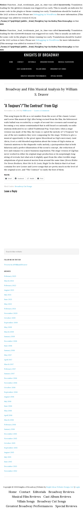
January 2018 (9, 349)
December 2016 (10, 377)
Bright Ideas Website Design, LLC (60, 486)
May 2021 (8, 303)
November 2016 (10, 382)
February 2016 (10, 424)
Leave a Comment (41, 110)
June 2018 (8, 345)
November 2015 (10, 438)
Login (77, 486)
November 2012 (10, 470)
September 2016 (11, 391)
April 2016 (8, 414)
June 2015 (8, 461)
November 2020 (10, 312)
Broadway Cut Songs (23, 185)
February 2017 (10, 368)
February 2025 (10, 275)
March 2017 (9, 363)
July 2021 (7, 294)
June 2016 (8, 405)
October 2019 (9, 317)
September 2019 (11, 322)
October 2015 (9, 442)
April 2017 (8, 359)
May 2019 (8, 326)
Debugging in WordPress (45, 14)
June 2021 (8, 298)
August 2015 (9, 451)
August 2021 (9, 289)
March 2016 (9, 419)
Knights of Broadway (41, 53)
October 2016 (9, 387)
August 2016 (9, 396)
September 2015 (10, 447)
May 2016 (8, 410)
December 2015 (10, 433)
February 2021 (10, 308)
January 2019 (9, 336)
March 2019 (9, 331)
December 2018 (10, 340)
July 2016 (7, 400)
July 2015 (7, 456)
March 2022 (9, 280)
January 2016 (9, 428)
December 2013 (10, 465)
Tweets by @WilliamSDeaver (15, 264)
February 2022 (10, 284)
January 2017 (9, 373)
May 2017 (8, 354)
